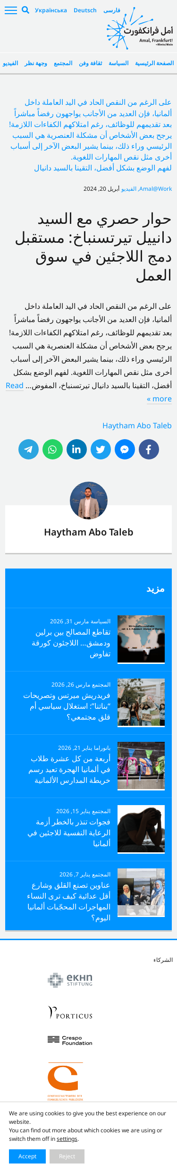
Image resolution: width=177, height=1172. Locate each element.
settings (67, 1139)
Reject (67, 1156)
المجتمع (63, 63)
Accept (27, 1156)
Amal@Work (155, 189)
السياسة (118, 63)
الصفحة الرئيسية (154, 63)
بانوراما (102, 748)
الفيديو (10, 63)
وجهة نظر (36, 63)
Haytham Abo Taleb (137, 425)
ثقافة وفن (90, 63)
